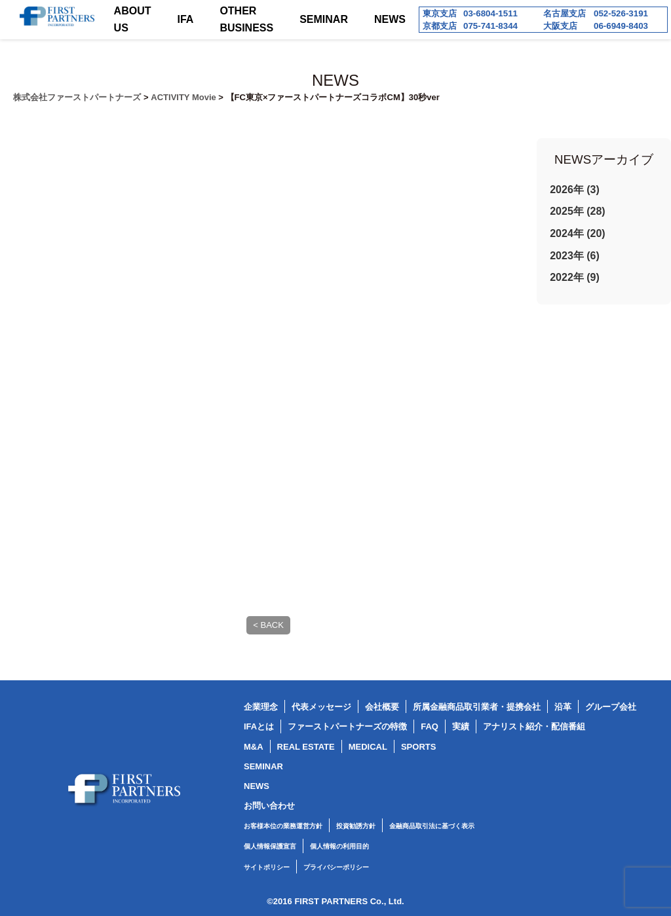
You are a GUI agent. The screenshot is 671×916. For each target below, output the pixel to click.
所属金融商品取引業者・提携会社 (477, 707)
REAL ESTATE (306, 747)
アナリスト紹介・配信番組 (534, 726)
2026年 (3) (575, 189)
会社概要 (382, 707)
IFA (186, 19)
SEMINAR (323, 19)
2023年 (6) (575, 255)
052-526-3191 (621, 13)
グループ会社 (610, 707)
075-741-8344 (490, 26)
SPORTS (418, 747)
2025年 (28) (577, 211)
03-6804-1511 (490, 13)
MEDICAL (368, 747)
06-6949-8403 (621, 26)
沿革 (562, 707)
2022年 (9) (575, 277)
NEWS (390, 19)
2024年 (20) (577, 233)
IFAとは (259, 726)
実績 (460, 726)
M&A (253, 747)
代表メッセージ (321, 707)
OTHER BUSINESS (246, 19)
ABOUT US (132, 19)
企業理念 (261, 707)
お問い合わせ (269, 806)
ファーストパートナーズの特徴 (347, 726)
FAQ (429, 726)
